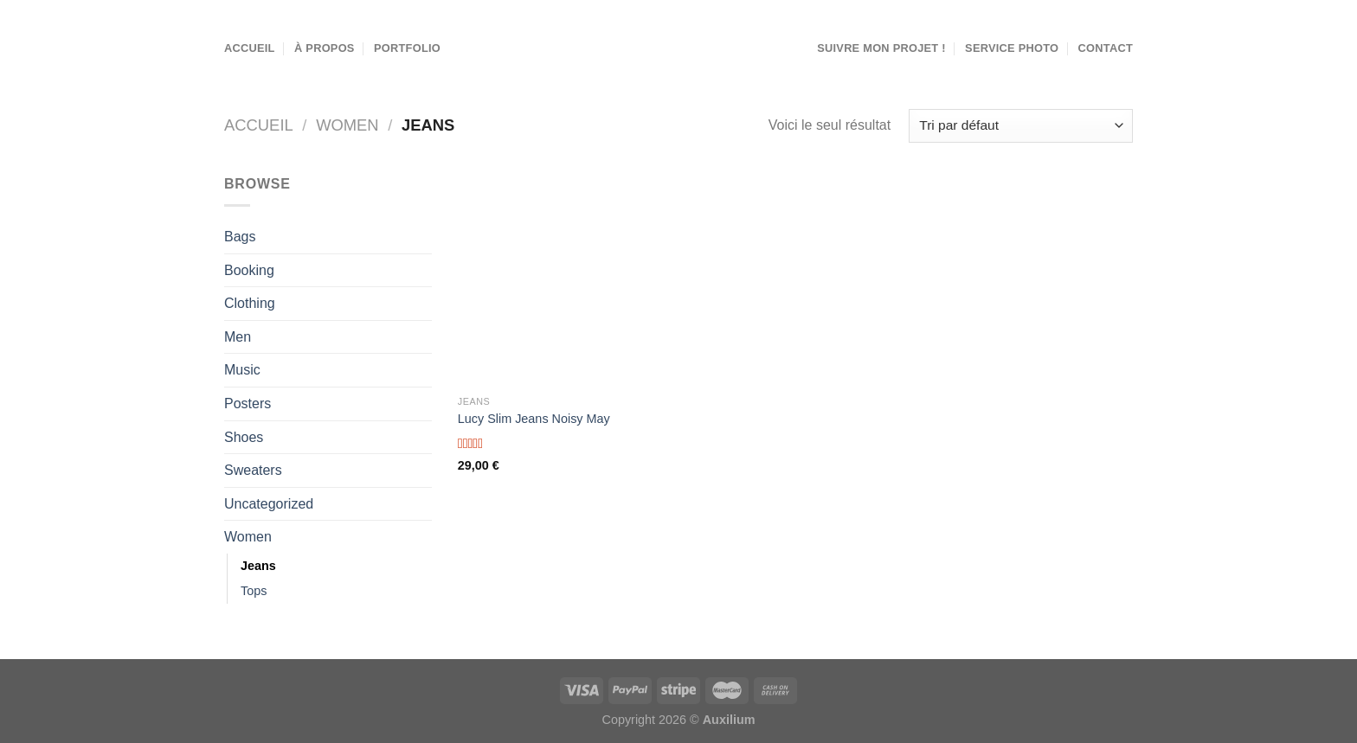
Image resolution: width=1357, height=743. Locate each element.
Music (242, 369)
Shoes (243, 437)
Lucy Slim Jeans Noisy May (534, 419)
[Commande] (1021, 126)
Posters (247, 403)
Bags (239, 236)
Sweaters (253, 470)
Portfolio (407, 48)
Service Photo (1011, 48)
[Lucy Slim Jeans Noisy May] (565, 280)
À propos (324, 48)
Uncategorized (268, 503)
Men (237, 337)
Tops (254, 591)
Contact (1105, 48)
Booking (249, 270)
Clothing (249, 303)
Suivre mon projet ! (881, 48)
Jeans (258, 566)
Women (347, 125)
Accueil (249, 48)
